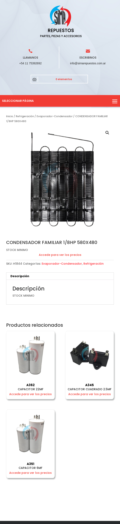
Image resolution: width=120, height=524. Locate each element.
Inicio (9, 116)
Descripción (19, 276)
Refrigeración (25, 116)
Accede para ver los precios (60, 255)
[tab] (60, 276)
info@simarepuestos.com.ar (88, 63)
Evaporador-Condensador (55, 116)
